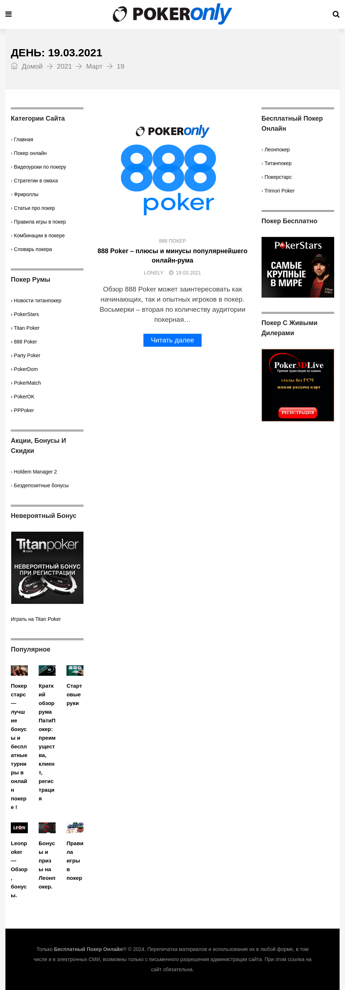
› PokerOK (22, 396)
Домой (27, 66)
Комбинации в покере (39, 235)
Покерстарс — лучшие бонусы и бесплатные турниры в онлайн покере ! (19, 746)
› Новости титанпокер (36, 300)
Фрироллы (26, 194)
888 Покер (172, 240)
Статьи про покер (34, 208)
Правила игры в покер (40, 222)
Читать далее (172, 340)
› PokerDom (24, 369)
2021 (64, 66)
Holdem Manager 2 (35, 472)
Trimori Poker (279, 191)
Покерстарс (278, 177)
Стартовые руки (74, 694)
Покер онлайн (30, 153)
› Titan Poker (25, 328)
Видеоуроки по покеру (40, 167)
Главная (23, 139)
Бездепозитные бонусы (41, 485)
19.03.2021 (185, 273)
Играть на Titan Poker (36, 619)
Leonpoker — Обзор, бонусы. (19, 869)
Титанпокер (278, 163)
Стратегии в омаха (36, 180)
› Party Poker (25, 355)
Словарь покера (33, 249)
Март (94, 66)
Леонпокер (277, 149)
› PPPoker (22, 410)
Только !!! (81, 949)
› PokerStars (25, 314)
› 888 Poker (24, 342)
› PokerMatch (26, 383)
